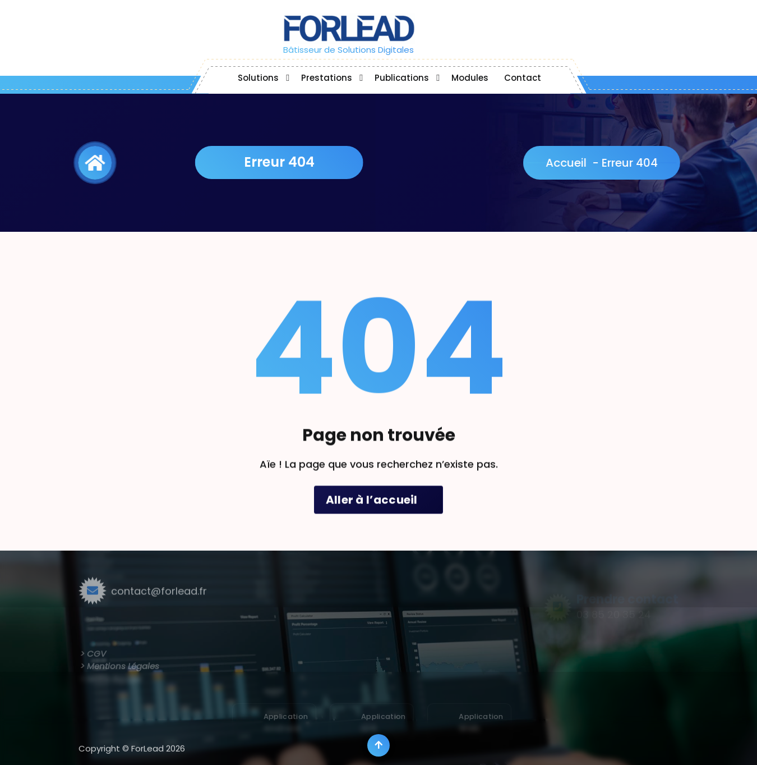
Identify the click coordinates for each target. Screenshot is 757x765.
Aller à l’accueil (379, 515)
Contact (522, 78)
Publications (402, 78)
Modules (469, 78)
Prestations (326, 78)
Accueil (576, 163)
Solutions (258, 78)
